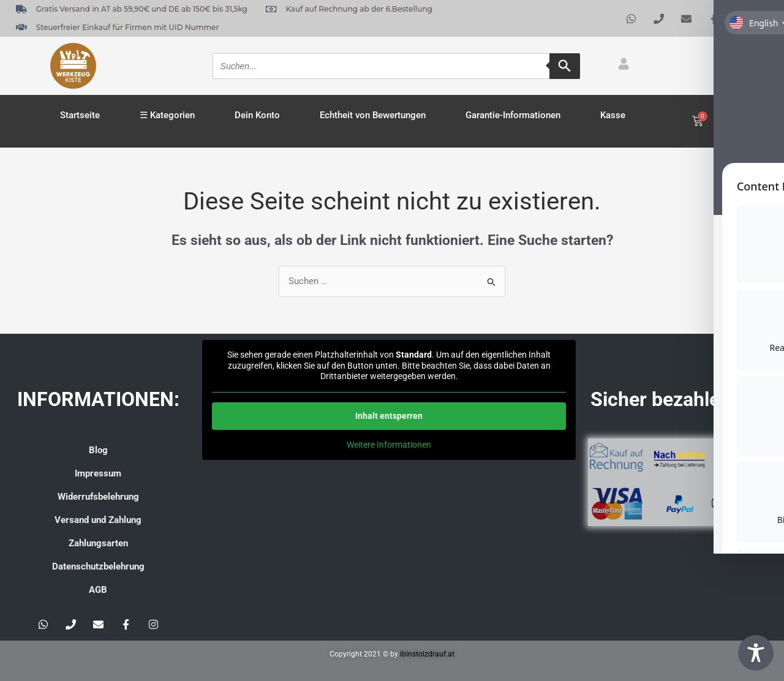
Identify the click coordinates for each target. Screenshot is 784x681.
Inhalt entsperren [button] (389, 416)
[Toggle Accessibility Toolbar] (756, 653)
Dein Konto (257, 115)
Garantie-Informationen (513, 115)
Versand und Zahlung (98, 519)
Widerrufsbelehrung (98, 496)
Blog (98, 450)
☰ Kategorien (167, 115)
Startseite (80, 115)
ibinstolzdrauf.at (427, 654)
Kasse (612, 115)
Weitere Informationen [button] (389, 445)
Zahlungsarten (98, 543)
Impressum (98, 473)
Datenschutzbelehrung (98, 566)
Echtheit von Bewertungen (373, 115)
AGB (98, 589)
